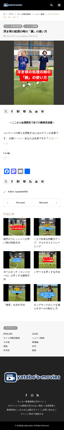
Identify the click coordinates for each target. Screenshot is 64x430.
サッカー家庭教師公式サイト (30, 401)
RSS (38, 395)
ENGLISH (7, 334)
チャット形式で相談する (32, 414)
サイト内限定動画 (13, 26)
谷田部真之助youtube (25, 426)
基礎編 (35, 342)
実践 (5, 346)
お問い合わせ (48, 410)
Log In (20, 138)
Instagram (32, 395)
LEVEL (35, 334)
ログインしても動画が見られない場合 (25, 405)
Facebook (26, 395)
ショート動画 (31, 26)
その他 (6, 342)
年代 (34, 346)
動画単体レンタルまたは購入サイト (23, 410)
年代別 (6, 350)
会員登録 (49, 405)
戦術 (34, 350)
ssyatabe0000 (21, 192)
